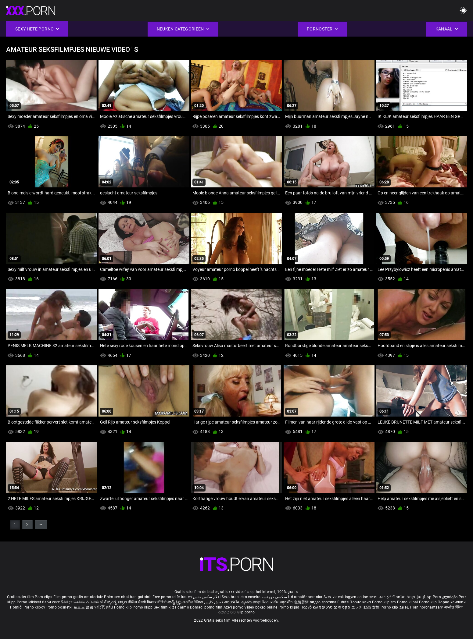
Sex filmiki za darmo (171, 607)
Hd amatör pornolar (305, 597)
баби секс (51, 602)
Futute (343, 602)
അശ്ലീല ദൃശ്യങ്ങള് (242, 602)
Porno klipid (289, 607)
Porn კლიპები (446, 597)
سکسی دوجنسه (274, 597)
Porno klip (428, 602)
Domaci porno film (206, 607)
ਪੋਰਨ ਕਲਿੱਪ (271, 602)
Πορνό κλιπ (311, 607)
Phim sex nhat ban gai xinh (128, 597)
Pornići (16, 607)
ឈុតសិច (287, 602)
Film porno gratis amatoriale (78, 597)
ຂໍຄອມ (404, 607)
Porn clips (44, 597)
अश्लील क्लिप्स (193, 602)
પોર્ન (103, 602)
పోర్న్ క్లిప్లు (174, 602)
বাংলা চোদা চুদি (380, 597)
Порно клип (360, 602)
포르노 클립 (83, 607)
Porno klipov (34, 607)
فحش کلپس (214, 602)
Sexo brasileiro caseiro (241, 597)
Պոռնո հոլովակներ (412, 597)
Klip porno (246, 612)
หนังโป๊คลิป (104, 607)
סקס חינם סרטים (336, 607)
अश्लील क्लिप (453, 607)
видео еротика (323, 602)
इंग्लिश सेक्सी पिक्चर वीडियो (147, 602)
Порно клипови (452, 602)
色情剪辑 (302, 602)
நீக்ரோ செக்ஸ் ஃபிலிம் (80, 602)
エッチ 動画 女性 (365, 607)
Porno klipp (143, 607)
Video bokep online (260, 607)
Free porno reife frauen (172, 597)
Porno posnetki (60, 607)
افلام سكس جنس (207, 597)
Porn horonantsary (427, 607)
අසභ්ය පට (227, 612)
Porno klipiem (384, 602)
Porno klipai (408, 602)
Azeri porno (234, 607)
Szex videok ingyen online (346, 597)
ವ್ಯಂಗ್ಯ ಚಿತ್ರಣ (117, 602)
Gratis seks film (20, 597)
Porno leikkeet (29, 602)
